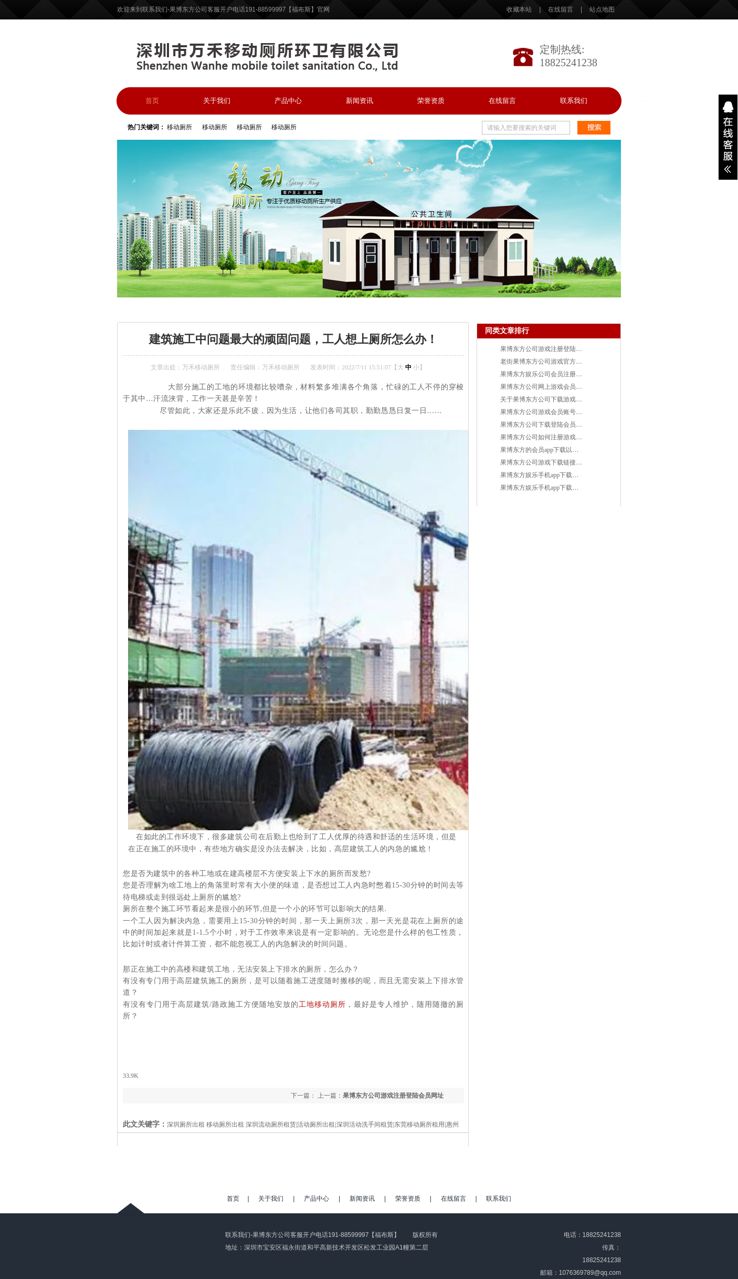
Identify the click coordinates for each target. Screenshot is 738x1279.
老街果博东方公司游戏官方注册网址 (550, 361)
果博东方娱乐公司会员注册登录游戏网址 (557, 374)
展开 (728, 137)
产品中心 (288, 101)
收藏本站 (520, 9)
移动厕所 (179, 127)
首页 (152, 101)
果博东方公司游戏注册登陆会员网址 (393, 1095)
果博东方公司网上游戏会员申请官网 (550, 386)
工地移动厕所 (322, 1004)
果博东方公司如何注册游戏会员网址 (550, 437)
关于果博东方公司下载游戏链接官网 (550, 399)
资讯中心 (185, 309)
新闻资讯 (359, 101)
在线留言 (560, 9)
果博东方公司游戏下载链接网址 (544, 462)
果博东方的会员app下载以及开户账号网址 (558, 449)
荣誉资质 (431, 101)
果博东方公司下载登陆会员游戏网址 (550, 424)
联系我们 (573, 101)
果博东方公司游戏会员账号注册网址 (550, 412)
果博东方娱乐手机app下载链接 (542, 475)
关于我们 (216, 101)
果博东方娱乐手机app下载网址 (542, 487)
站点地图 (602, 9)
